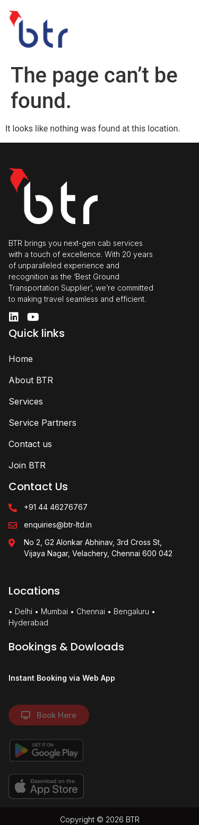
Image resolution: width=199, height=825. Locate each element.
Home (20, 358)
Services (25, 401)
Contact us (30, 444)
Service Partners (42, 422)
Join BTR (27, 465)
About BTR (30, 380)
